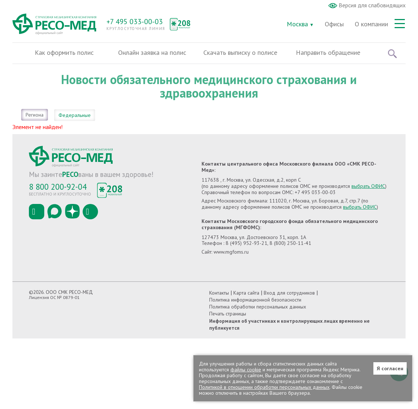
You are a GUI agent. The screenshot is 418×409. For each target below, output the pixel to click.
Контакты (219, 292)
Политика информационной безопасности (255, 299)
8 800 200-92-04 (58, 186)
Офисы (334, 24)
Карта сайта (246, 292)
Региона (35, 114)
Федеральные (75, 115)
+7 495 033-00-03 (134, 21)
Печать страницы (227, 313)
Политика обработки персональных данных (257, 306)
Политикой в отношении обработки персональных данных (264, 387)
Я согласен (390, 368)
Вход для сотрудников (289, 292)
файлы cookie (245, 369)
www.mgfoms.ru (231, 252)
